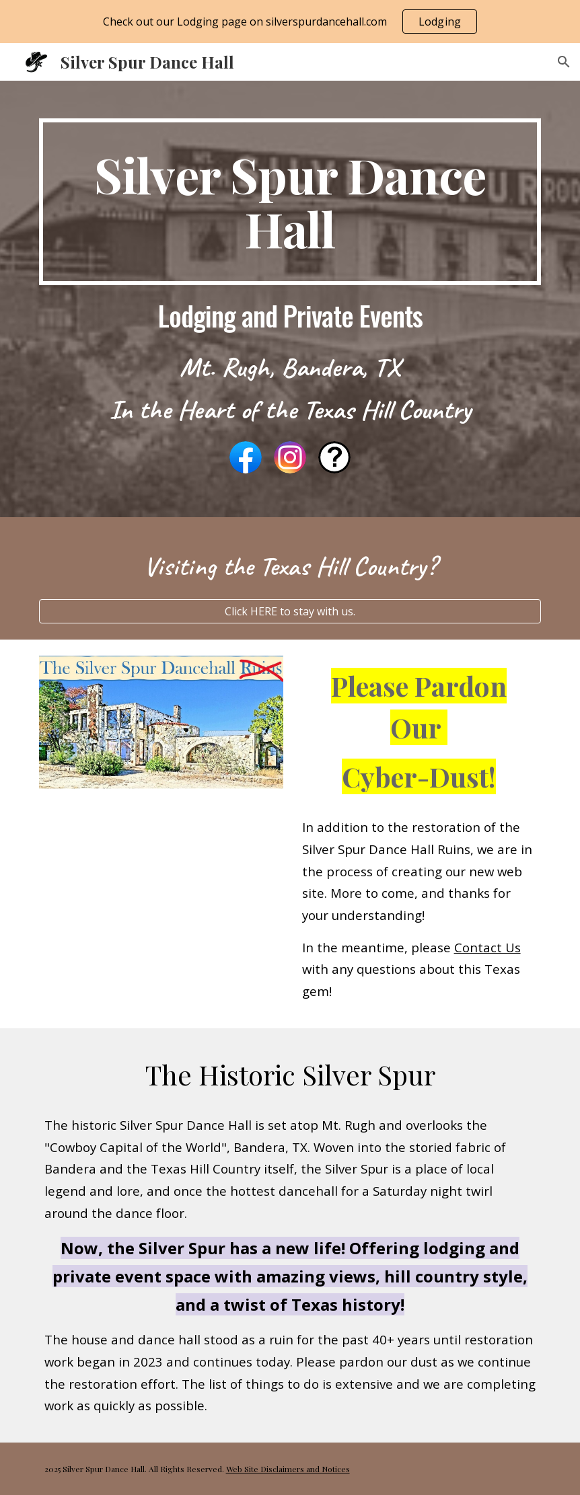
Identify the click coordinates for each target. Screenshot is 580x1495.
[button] (564, 62)
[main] (290, 201)
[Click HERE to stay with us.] (290, 611)
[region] (290, 21)
